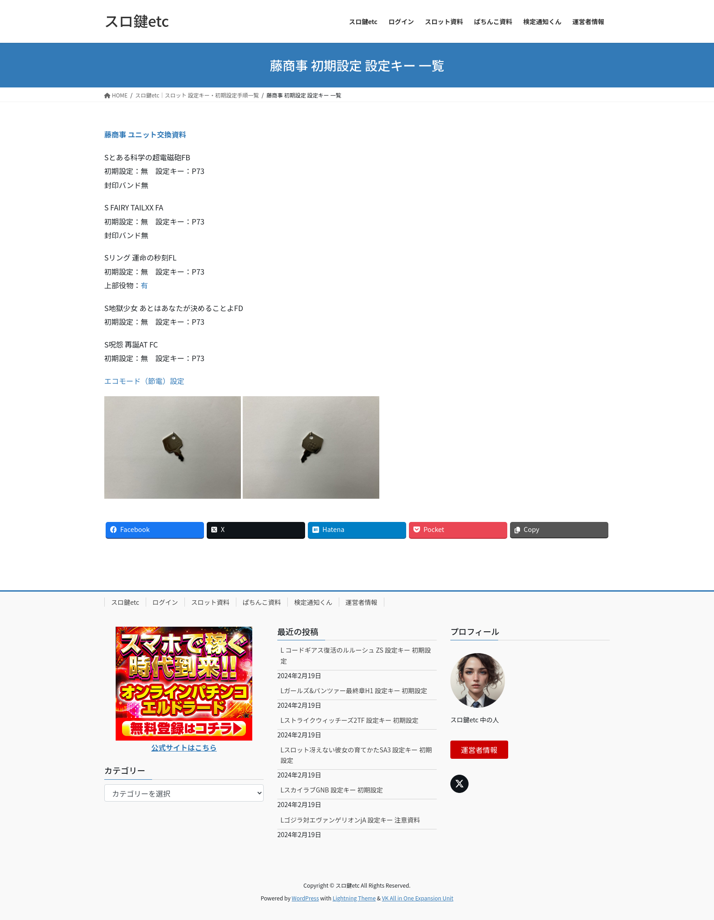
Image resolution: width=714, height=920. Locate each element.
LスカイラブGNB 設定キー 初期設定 (331, 789)
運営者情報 (361, 602)
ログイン (165, 602)
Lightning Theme (354, 898)
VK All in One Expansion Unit (418, 898)
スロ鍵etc (125, 602)
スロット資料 (210, 602)
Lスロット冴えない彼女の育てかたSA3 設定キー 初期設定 (356, 755)
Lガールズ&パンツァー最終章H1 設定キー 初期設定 (353, 690)
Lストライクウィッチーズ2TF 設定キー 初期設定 (349, 720)
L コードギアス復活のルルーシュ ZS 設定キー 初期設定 (355, 655)
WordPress (305, 898)
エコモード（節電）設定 (144, 380)
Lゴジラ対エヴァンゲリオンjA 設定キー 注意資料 (350, 819)
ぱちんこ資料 (262, 602)
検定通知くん (313, 602)
